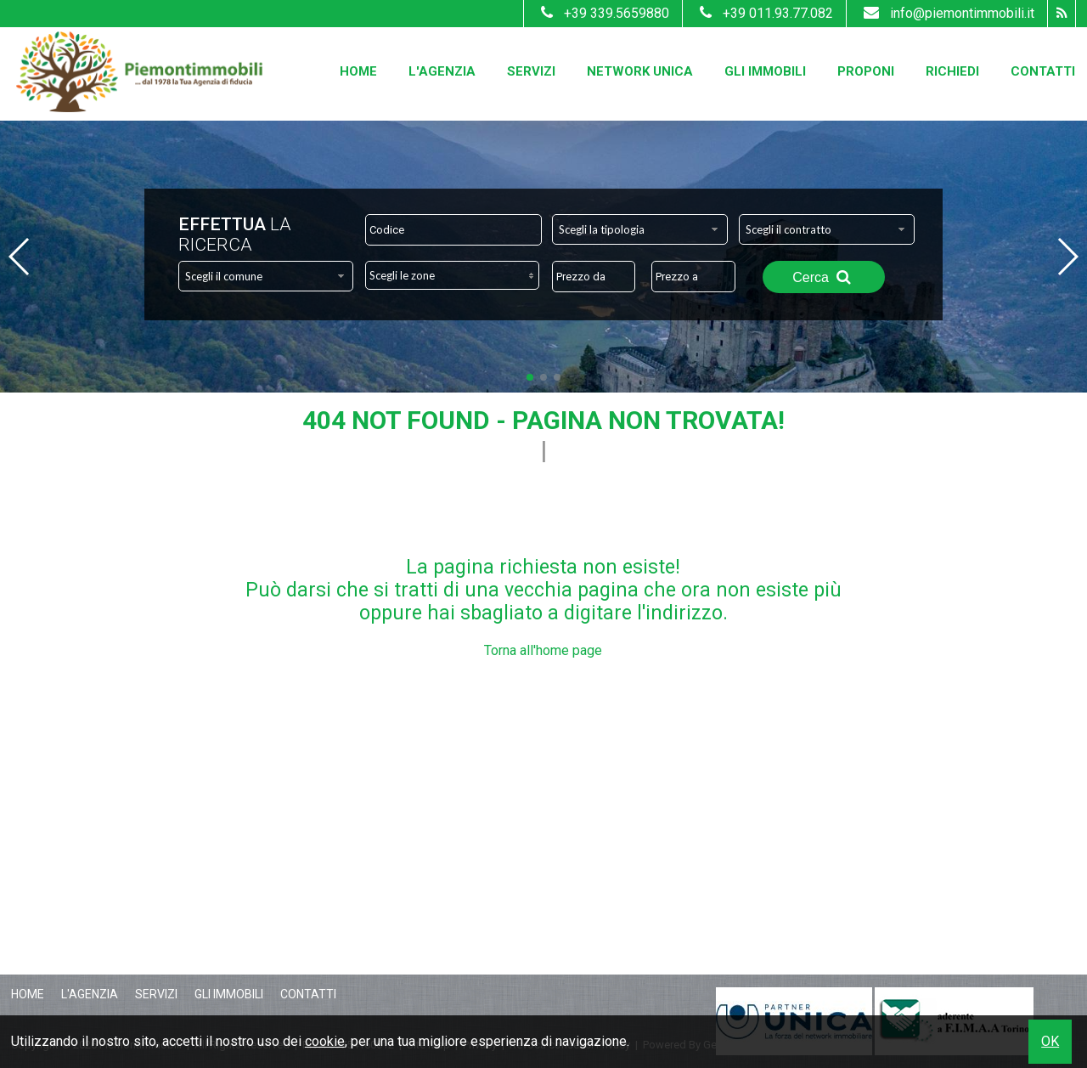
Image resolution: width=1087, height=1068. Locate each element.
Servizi (531, 71)
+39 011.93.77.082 (764, 13)
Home (358, 71)
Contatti (1043, 71)
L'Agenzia (442, 71)
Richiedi (952, 71)
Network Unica (640, 71)
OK (1050, 1041)
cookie (325, 1041)
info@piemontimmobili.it (946, 13)
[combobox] (640, 229)
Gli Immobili (765, 71)
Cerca (823, 277)
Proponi (865, 71)
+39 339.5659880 (603, 13)
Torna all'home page (543, 650)
